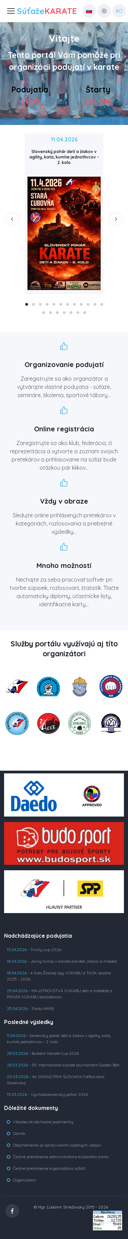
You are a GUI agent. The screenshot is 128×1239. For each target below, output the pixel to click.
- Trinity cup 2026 (34, 949)
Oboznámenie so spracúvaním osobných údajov (57, 1145)
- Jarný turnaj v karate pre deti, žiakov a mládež (62, 961)
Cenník (19, 1133)
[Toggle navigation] (7, 11)
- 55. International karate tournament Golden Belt (63, 1064)
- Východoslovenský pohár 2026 (47, 1094)
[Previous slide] (12, 219)
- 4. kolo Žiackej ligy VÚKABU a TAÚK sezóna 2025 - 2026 (59, 976)
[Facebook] (12, 1211)
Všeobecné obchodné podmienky (43, 1121)
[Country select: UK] (89, 11)
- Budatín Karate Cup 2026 (43, 1053)
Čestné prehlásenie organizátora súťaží (49, 1168)
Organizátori (24, 1180)
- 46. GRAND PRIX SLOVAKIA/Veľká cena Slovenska (55, 1079)
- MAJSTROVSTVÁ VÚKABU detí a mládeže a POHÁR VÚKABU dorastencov (59, 993)
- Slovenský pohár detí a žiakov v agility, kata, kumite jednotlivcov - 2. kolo (59, 1038)
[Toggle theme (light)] (104, 11)
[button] (26, 304)
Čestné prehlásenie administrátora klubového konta (61, 1156)
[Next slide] (116, 219)
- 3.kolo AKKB (30, 1008)
